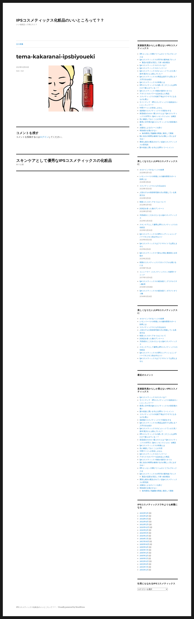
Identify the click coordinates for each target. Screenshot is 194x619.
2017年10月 (144, 541)
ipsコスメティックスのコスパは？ (153, 65)
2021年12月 (144, 527)
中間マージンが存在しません (151, 108)
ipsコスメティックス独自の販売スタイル (156, 91)
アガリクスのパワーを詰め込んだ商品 (154, 93)
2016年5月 (144, 553)
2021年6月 (144, 533)
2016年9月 (144, 547)
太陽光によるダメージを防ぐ (151, 128)
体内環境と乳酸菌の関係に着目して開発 (157, 133)
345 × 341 (20, 71)
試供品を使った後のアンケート (152, 208)
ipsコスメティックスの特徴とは (152, 82)
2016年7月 (144, 550)
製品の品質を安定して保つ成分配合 (156, 62)
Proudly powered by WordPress (71, 607)
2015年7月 (144, 567)
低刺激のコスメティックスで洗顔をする (155, 110)
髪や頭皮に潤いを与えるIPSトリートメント (157, 147)
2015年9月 (144, 564)
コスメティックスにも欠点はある (153, 186)
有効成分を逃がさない (148, 130)
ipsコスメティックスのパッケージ (153, 68)
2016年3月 (144, 555)
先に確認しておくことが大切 (151, 119)
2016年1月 (144, 558)
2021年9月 (144, 530)
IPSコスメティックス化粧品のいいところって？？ (60, 20)
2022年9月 (144, 521)
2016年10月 (144, 544)
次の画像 (19, 44)
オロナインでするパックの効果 (152, 170)
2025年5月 (144, 513)
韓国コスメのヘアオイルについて (153, 202)
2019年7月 (144, 538)
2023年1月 (144, 519)
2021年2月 (144, 536)
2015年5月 (144, 570)
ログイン (44, 137)
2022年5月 (144, 524)
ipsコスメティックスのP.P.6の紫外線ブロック (158, 59)
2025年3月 (144, 516)
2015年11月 (144, 561)
